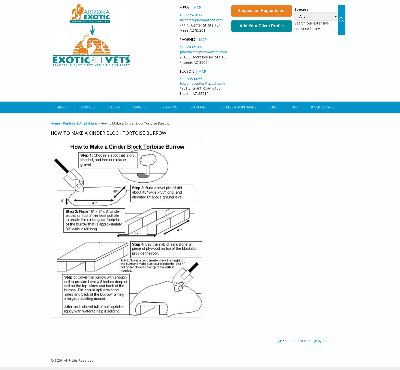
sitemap (291, 340)
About (62, 107)
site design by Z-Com (316, 340)
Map (197, 7)
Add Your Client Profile (262, 26)
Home (55, 123)
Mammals (199, 107)
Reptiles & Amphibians (238, 107)
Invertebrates (323, 107)
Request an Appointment (262, 10)
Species (301, 9)
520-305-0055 (190, 78)
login (278, 340)
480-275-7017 (190, 15)
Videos (114, 107)
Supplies (88, 107)
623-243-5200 (190, 46)
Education (169, 107)
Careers (140, 107)
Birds (274, 107)
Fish (295, 107)
